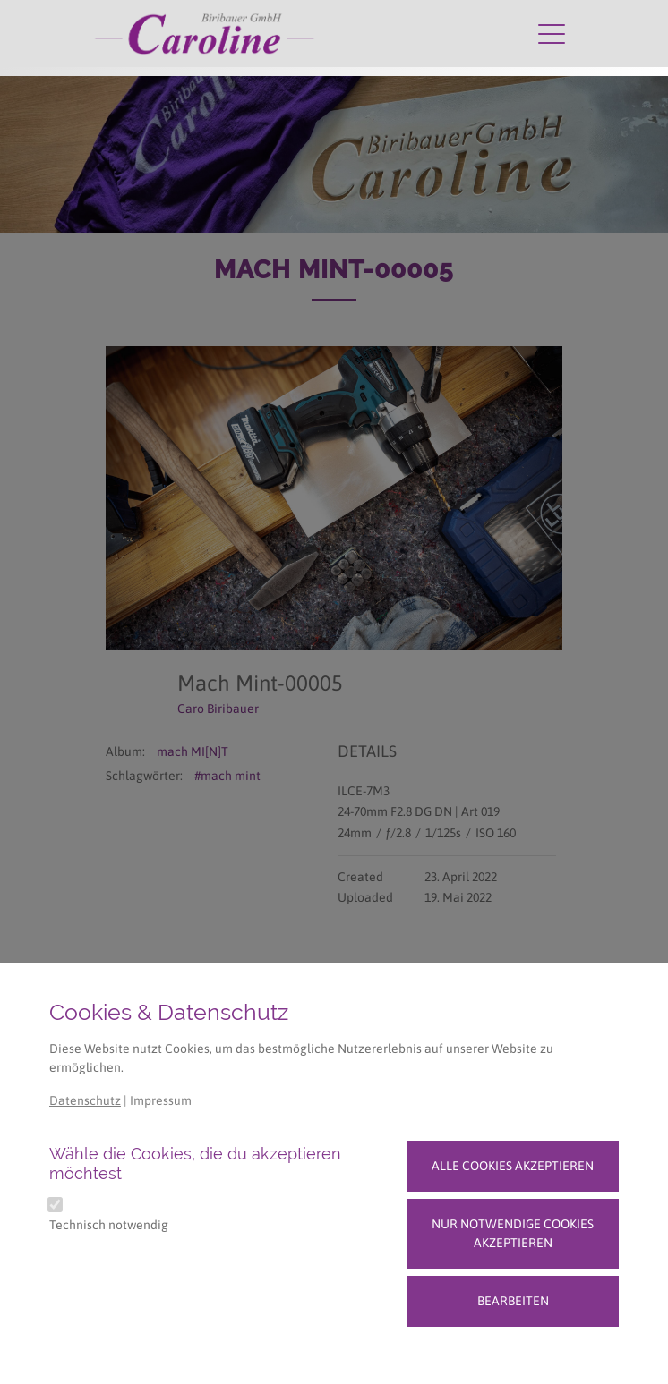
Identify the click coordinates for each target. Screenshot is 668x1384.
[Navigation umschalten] (551, 33)
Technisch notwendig (108, 1225)
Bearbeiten (513, 1301)
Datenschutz (85, 1100)
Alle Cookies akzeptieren (513, 1166)
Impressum (161, 1100)
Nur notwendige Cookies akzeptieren (513, 1233)
